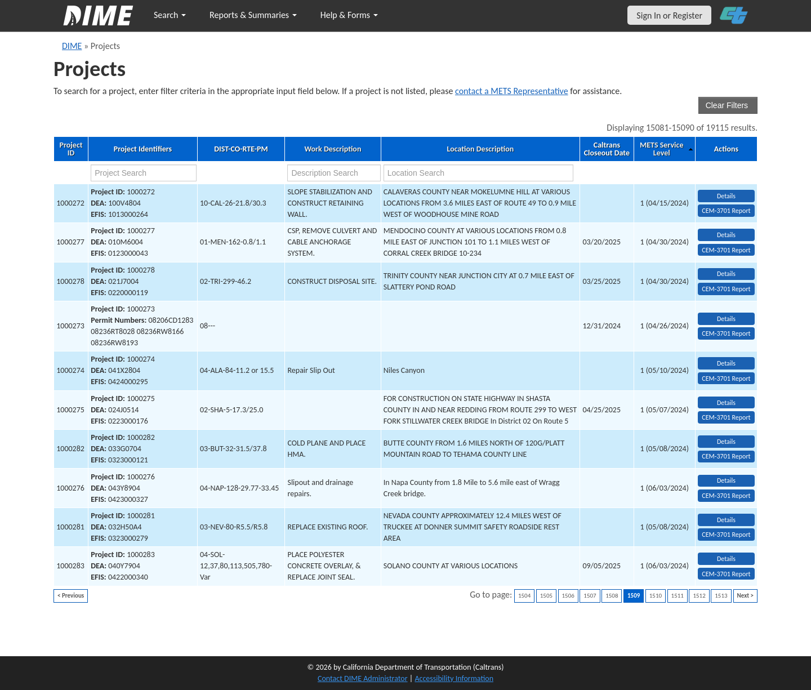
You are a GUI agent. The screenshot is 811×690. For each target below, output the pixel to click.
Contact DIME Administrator (363, 678)
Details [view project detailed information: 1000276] (726, 480)
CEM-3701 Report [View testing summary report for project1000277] (726, 250)
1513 (721, 595)
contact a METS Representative (511, 91)
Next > (745, 595)
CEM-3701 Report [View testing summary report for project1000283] (726, 574)
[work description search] (333, 172)
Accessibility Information (454, 678)
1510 (655, 595)
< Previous (70, 595)
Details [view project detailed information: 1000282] (726, 442)
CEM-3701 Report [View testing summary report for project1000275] (726, 417)
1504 (524, 595)
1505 (546, 595)
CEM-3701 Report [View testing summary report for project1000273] (726, 333)
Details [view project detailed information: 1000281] (726, 520)
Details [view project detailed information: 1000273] (726, 319)
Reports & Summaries (253, 15)
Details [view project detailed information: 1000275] (726, 403)
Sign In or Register (669, 15)
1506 (568, 595)
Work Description (332, 149)
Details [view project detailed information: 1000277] (726, 235)
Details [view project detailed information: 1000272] (726, 196)
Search (170, 15)
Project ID (70, 149)
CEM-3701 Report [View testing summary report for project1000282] (726, 456)
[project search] (143, 172)
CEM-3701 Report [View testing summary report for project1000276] (726, 496)
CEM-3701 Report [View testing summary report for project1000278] (726, 289)
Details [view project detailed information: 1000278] (726, 274)
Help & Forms (349, 15)
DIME (72, 46)
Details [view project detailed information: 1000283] (726, 559)
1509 (633, 595)
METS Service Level (661, 149)
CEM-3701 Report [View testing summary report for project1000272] (726, 211)
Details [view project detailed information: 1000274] (726, 363)
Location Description (480, 149)
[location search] (479, 172)
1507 (589, 595)
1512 (699, 595)
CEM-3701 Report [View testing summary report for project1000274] (726, 378)
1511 (677, 595)
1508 (611, 595)
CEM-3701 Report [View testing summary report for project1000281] (726, 534)
